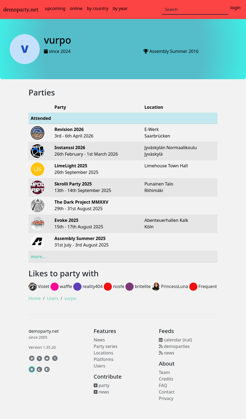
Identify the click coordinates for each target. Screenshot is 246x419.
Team (164, 372)
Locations (103, 353)
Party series (105, 346)
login (235, 8)
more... (38, 257)
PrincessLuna (170, 286)
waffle (61, 286)
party (101, 385)
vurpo (70, 298)
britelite (138, 286)
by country (98, 8)
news (101, 392)
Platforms (103, 359)
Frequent (203, 286)
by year (120, 8)
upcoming (55, 8)
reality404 (88, 286)
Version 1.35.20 (42, 347)
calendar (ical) (175, 340)
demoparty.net (20, 9)
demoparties (174, 346)
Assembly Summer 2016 (173, 51)
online (76, 8)
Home (35, 298)
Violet (39, 286)
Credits (166, 379)
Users (52, 298)
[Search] (195, 9)
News (99, 340)
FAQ (163, 385)
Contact (167, 392)
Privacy (166, 398)
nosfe (114, 286)
